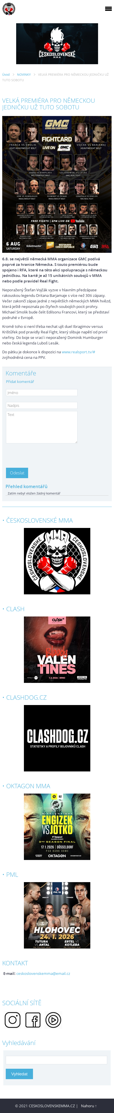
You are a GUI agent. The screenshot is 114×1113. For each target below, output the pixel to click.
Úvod (6, 74)
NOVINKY (24, 74)
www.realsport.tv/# (78, 351)
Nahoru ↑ (89, 1105)
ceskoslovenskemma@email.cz (43, 973)
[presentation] (39, 454)
